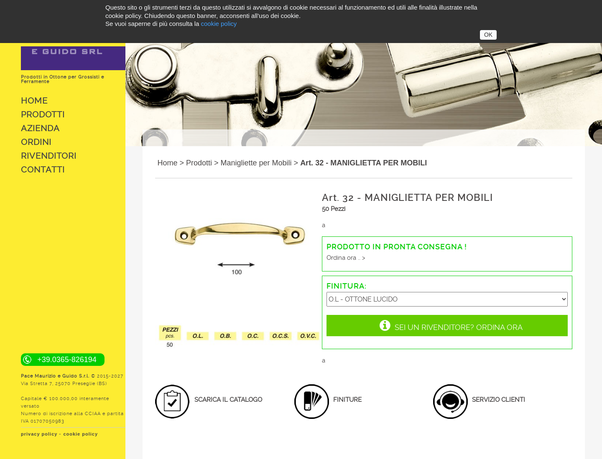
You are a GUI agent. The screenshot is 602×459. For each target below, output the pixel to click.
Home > (170, 163)
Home (34, 101)
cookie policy (80, 433)
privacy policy (39, 433)
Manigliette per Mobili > (259, 163)
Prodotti (43, 114)
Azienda (40, 128)
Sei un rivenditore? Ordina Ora (451, 325)
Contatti (43, 170)
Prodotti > (202, 163)
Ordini (36, 142)
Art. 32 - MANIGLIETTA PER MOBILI (363, 163)
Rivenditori (49, 156)
